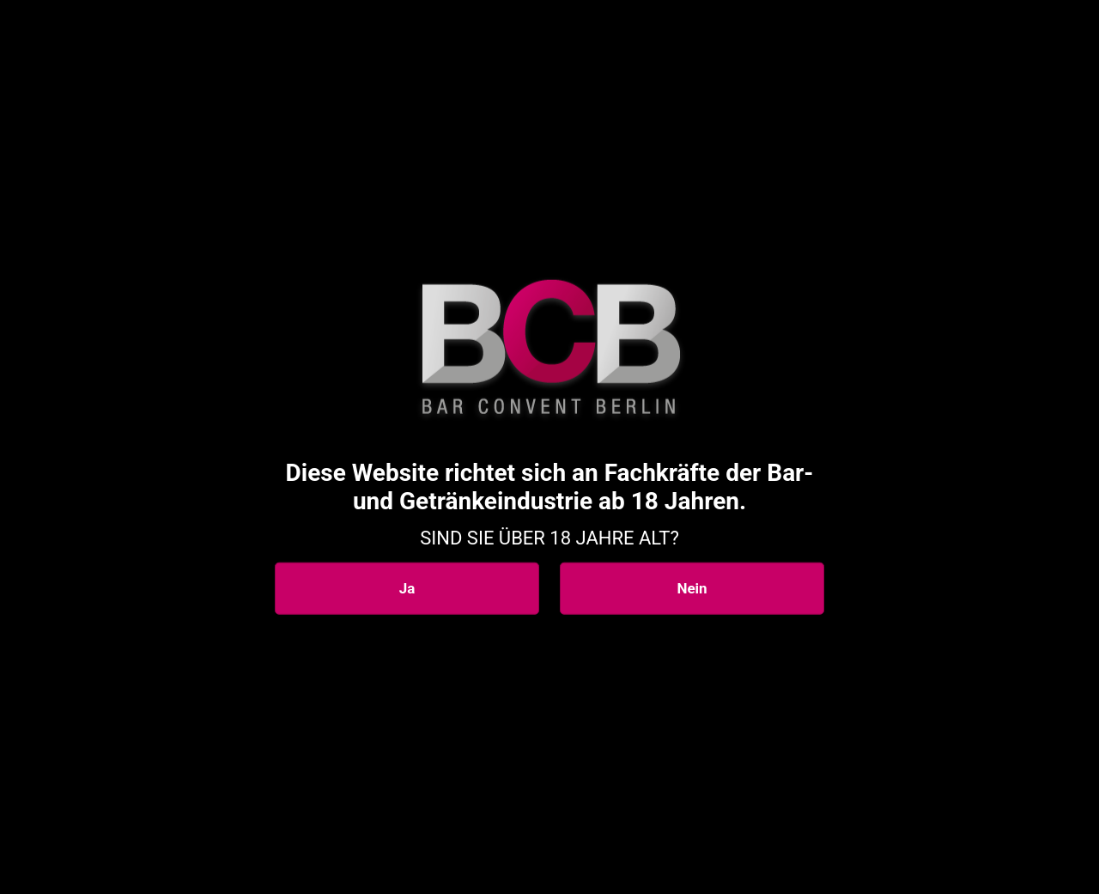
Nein (692, 588)
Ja (407, 588)
